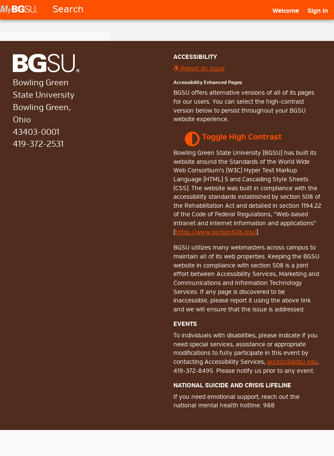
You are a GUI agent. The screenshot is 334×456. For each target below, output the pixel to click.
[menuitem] (285, 11)
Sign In (318, 11)
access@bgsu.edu (292, 362)
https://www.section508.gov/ (215, 232)
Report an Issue (199, 68)
